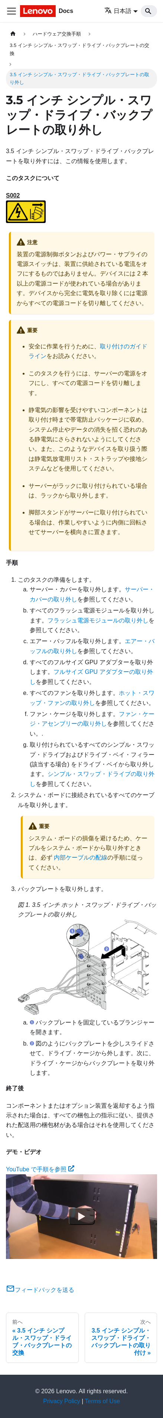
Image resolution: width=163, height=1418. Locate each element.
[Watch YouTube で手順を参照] (82, 1216)
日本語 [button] (117, 11)
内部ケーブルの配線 (80, 857)
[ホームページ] (13, 34)
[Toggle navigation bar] (11, 11)
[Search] (149, 11)
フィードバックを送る (40, 1290)
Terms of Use (102, 1401)
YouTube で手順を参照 (40, 1169)
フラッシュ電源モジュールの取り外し (98, 620)
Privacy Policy (61, 1401)
